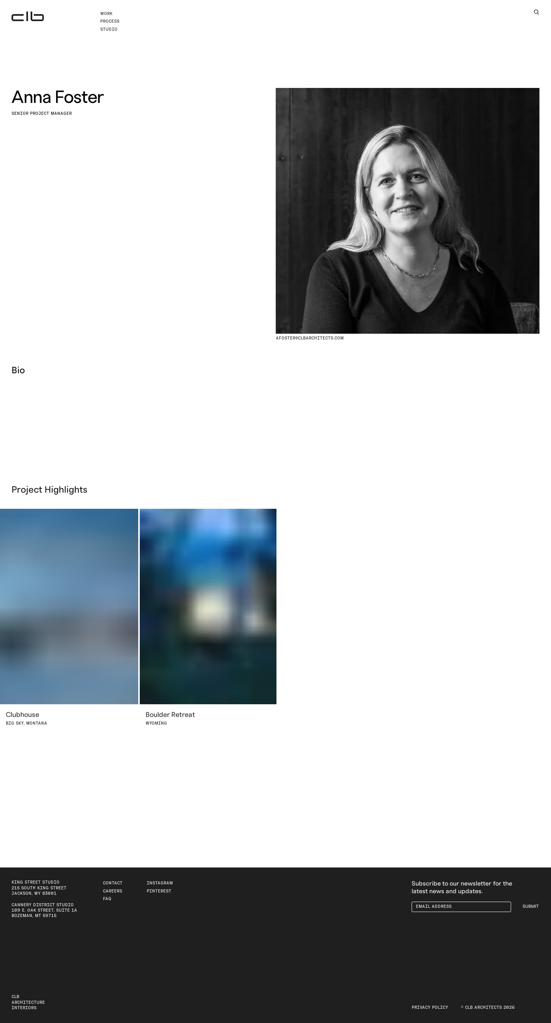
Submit (531, 906)
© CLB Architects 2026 (488, 1007)
